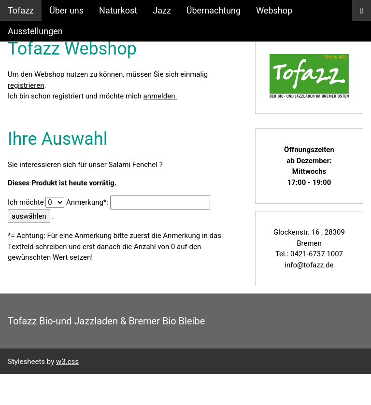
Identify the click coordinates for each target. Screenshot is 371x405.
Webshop (274, 10)
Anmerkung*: (87, 202)
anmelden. (160, 96)
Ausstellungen (35, 31)
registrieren (26, 85)
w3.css (67, 361)
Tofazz (21, 10)
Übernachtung (213, 10)
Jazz (162, 10)
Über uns (66, 10)
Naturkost (118, 10)
